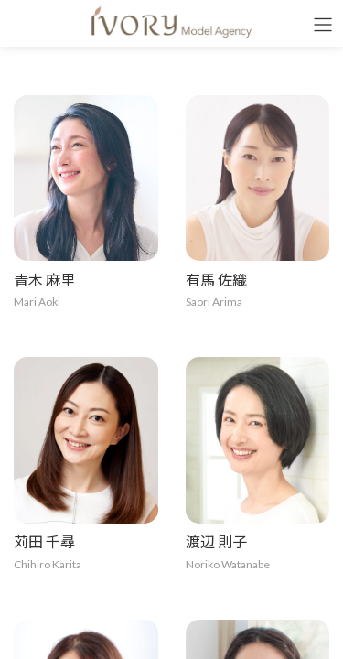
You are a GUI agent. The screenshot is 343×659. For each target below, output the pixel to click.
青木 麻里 (44, 279)
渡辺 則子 (216, 541)
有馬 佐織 (216, 279)
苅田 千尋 (44, 541)
